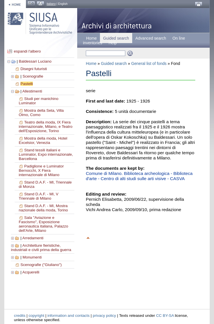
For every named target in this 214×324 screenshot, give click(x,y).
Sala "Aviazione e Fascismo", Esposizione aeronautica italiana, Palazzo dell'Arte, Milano (43, 224)
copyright (36, 315)
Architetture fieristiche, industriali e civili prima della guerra (41, 247)
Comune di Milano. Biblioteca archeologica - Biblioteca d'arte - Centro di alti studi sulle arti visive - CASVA (139, 176)
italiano (51, 3)
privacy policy (104, 315)
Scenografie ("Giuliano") (41, 265)
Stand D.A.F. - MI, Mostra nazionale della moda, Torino (43, 208)
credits (20, 315)
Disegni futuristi (33, 69)
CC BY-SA (165, 315)
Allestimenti (32, 91)
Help (113, 43)
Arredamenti (32, 238)
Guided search (114, 63)
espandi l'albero (27, 51)
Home (91, 38)
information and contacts (69, 315)
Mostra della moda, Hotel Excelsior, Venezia (43, 140)
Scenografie (32, 76)
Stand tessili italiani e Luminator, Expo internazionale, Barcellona (46, 154)
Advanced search (150, 38)
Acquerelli (30, 272)
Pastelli (26, 84)
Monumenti (31, 257)
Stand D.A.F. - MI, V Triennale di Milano (38, 196)
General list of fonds (148, 63)
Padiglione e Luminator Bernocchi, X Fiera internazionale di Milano (41, 170)
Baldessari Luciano (35, 61)
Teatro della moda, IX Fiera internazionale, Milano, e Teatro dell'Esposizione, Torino (46, 126)
